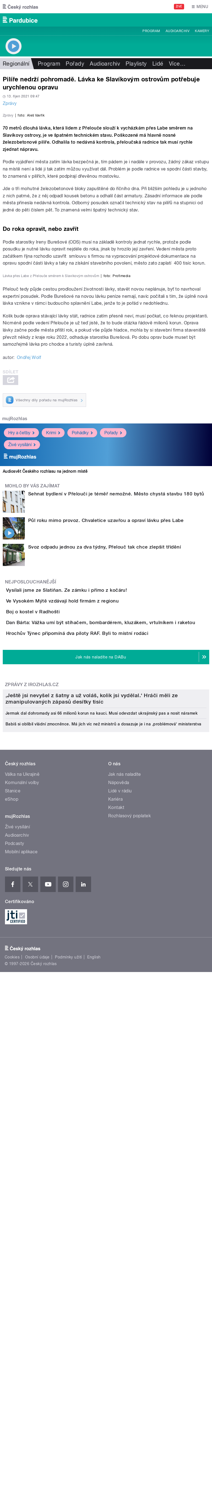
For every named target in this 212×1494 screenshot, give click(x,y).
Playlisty (136, 63)
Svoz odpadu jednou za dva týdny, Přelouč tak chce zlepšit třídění (104, 783)
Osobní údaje (37, 1410)
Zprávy (10, 103)
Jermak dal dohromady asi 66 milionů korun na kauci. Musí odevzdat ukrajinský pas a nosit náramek (102, 1166)
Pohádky (82, 668)
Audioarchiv (177, 31)
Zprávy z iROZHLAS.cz (32, 999)
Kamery (202, 31)
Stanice (12, 1243)
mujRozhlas (14, 654)
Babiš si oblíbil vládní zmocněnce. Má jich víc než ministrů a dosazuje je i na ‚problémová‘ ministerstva (104, 1177)
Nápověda (118, 1235)
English (93, 1410)
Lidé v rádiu (120, 1243)
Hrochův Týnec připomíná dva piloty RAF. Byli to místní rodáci (99, 932)
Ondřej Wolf (29, 593)
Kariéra (115, 1252)
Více (177, 63)
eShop (11, 1252)
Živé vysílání (22, 680)
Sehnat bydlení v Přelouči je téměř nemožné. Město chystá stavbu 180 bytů (116, 730)
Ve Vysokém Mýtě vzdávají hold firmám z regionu (84, 852)
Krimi (53, 668)
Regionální (16, 63)
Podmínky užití (68, 1410)
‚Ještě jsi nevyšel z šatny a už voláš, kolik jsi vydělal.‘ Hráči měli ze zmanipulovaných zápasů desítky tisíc (92, 1151)
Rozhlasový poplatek (129, 1268)
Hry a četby (21, 668)
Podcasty (14, 1296)
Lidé (157, 63)
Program (151, 31)
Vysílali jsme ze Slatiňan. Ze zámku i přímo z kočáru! (88, 826)
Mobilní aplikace (21, 1304)
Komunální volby (22, 1235)
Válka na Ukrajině (22, 1227)
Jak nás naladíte (124, 1227)
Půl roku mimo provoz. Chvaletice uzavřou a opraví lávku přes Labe (106, 756)
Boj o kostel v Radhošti (55, 879)
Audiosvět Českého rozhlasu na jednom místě (45, 707)
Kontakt (116, 1260)
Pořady (75, 63)
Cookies (12, 1410)
